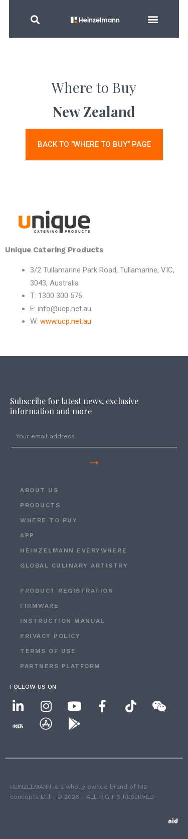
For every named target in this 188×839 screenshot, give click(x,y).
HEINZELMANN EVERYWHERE (73, 550)
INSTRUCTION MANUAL (62, 620)
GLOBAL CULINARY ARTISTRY (74, 565)
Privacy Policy (50, 635)
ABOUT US (39, 490)
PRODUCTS (40, 505)
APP (27, 535)
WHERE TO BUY (48, 520)
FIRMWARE (39, 605)
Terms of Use (48, 651)
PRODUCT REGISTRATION (66, 590)
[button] (28, 19)
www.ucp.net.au (65, 321)
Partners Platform (60, 666)
